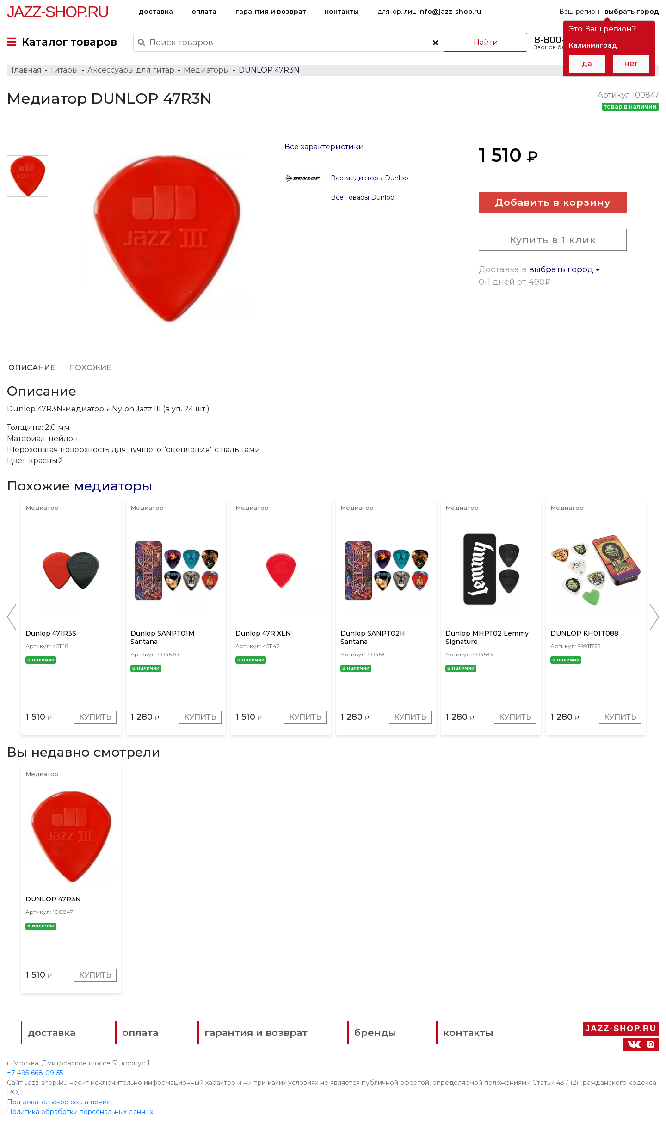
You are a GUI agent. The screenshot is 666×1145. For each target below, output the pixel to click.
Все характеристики (324, 146)
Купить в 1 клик (553, 240)
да (587, 63)
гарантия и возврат (270, 11)
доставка (156, 11)
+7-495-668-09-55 (35, 1073)
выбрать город (564, 270)
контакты (341, 11)
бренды (375, 1033)
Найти (485, 42)
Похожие (90, 367)
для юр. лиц (429, 11)
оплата (203, 11)
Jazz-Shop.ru (57, 11)
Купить (95, 717)
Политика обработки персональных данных (80, 1112)
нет (631, 63)
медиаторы (113, 486)
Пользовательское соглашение (59, 1102)
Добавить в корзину (552, 202)
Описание (31, 367)
